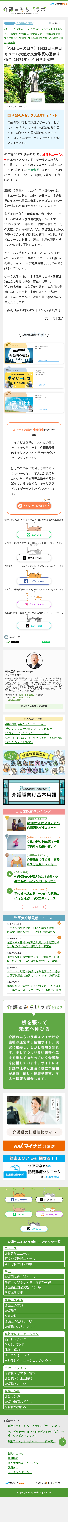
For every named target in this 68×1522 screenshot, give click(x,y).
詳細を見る (43, 360)
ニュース (10, 23)
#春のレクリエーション (21, 729)
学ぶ (8, 1283)
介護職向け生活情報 (19, 1395)
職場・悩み (13, 1408)
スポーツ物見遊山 (27, 695)
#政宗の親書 (31, 38)
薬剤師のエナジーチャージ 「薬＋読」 (33, 1464)
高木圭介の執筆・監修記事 (34, 706)
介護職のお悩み (16, 1425)
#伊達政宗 (30, 33)
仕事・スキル (14, 1313)
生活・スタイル (16, 1384)
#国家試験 (11, 724)
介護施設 (11, 1324)
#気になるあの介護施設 (20, 747)
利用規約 (13, 1482)
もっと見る (34, 914)
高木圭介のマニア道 (22, 698)
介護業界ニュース (18, 1264)
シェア (7, 642)
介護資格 (11, 1329)
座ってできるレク (18, 1370)
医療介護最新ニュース (21, 1269)
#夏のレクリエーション (38, 733)
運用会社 (13, 1492)
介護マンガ (13, 1414)
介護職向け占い (16, 1400)
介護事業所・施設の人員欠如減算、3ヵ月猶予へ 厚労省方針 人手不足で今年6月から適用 (33, 998)
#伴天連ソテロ (45, 33)
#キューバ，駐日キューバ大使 (21, 29)
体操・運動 (13, 1365)
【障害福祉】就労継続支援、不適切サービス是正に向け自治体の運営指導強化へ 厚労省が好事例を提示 (34, 967)
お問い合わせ (16, 1477)
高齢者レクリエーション (23, 1348)
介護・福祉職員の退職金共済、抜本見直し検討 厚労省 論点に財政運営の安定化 (33, 952)
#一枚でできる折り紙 (19, 743)
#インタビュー (47, 729)
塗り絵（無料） (16, 1359)
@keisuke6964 (15, 700)
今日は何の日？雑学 (26, 23)
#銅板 (18, 42)
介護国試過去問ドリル (21, 1288)
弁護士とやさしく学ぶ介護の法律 (29, 1294)
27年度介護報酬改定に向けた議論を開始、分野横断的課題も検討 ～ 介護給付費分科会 (32, 937)
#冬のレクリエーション (35, 724)
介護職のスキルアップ (38, 824)
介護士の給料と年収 (19, 1335)
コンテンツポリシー (21, 1497)
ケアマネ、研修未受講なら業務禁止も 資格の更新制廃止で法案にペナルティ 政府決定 (33, 982)
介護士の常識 (22, 879)
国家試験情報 (14, 1305)
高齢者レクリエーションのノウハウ (42, 843)
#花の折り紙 (13, 738)
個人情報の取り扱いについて (26, 1487)
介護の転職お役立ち (19, 1419)
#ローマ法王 (45, 29)
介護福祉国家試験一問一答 (24, 1299)
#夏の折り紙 (30, 738)
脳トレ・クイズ (16, 1354)
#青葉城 (26, 42)
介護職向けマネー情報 (21, 1389)
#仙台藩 (19, 33)
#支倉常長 (18, 38)
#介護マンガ (13, 733)
